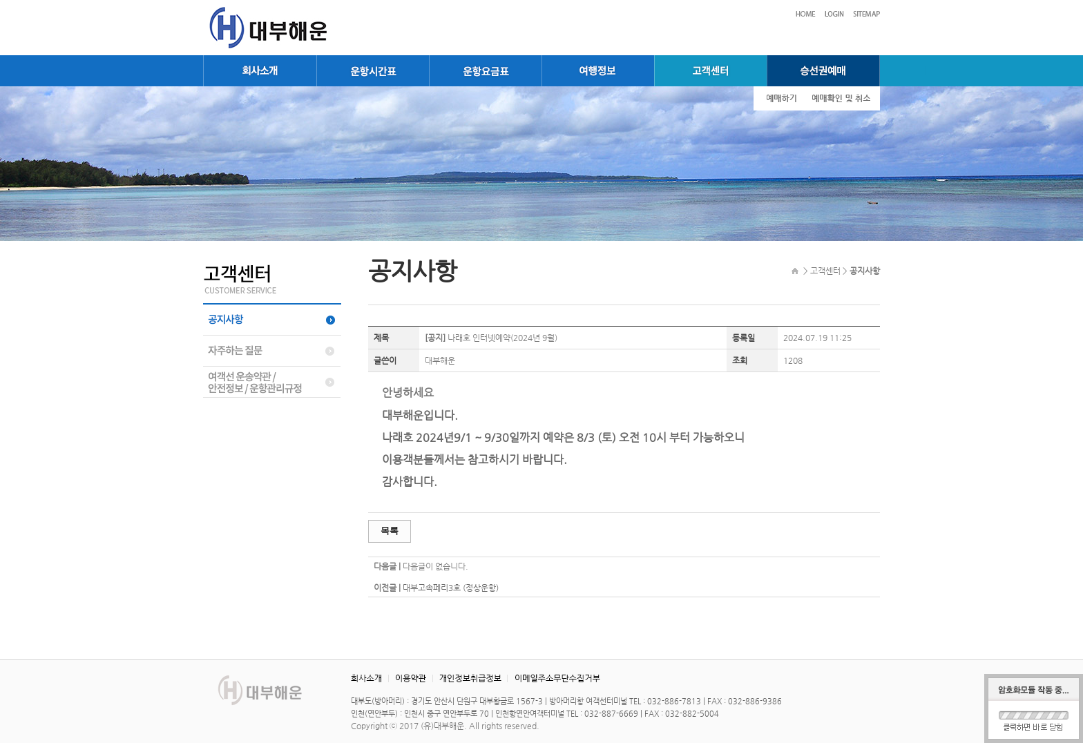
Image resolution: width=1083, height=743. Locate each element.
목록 (390, 530)
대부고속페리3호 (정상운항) (451, 587)
